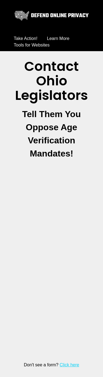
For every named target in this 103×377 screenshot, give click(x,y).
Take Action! (25, 38)
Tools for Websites (31, 45)
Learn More (58, 38)
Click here (69, 364)
